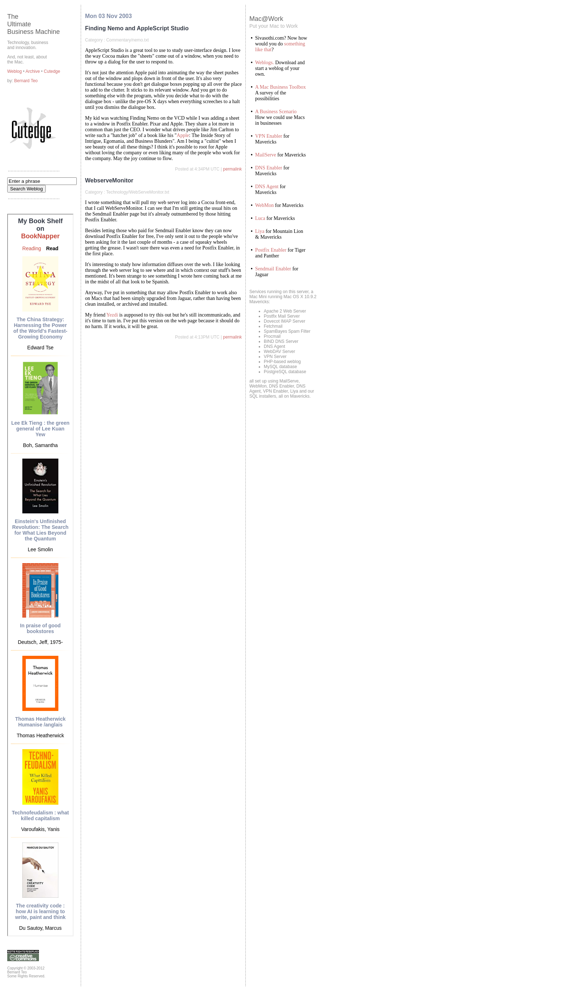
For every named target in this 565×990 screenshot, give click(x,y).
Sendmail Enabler (273, 268)
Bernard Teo (25, 80)
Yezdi (112, 315)
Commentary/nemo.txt (127, 40)
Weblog (15, 71)
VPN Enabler (268, 136)
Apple (183, 135)
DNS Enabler (268, 168)
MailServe (265, 155)
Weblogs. (264, 62)
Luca (260, 218)
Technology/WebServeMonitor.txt (137, 192)
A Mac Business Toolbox (280, 87)
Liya (259, 231)
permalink (232, 169)
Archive (33, 71)
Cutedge (52, 71)
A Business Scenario (276, 111)
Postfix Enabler (270, 250)
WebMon (264, 205)
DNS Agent (267, 186)
